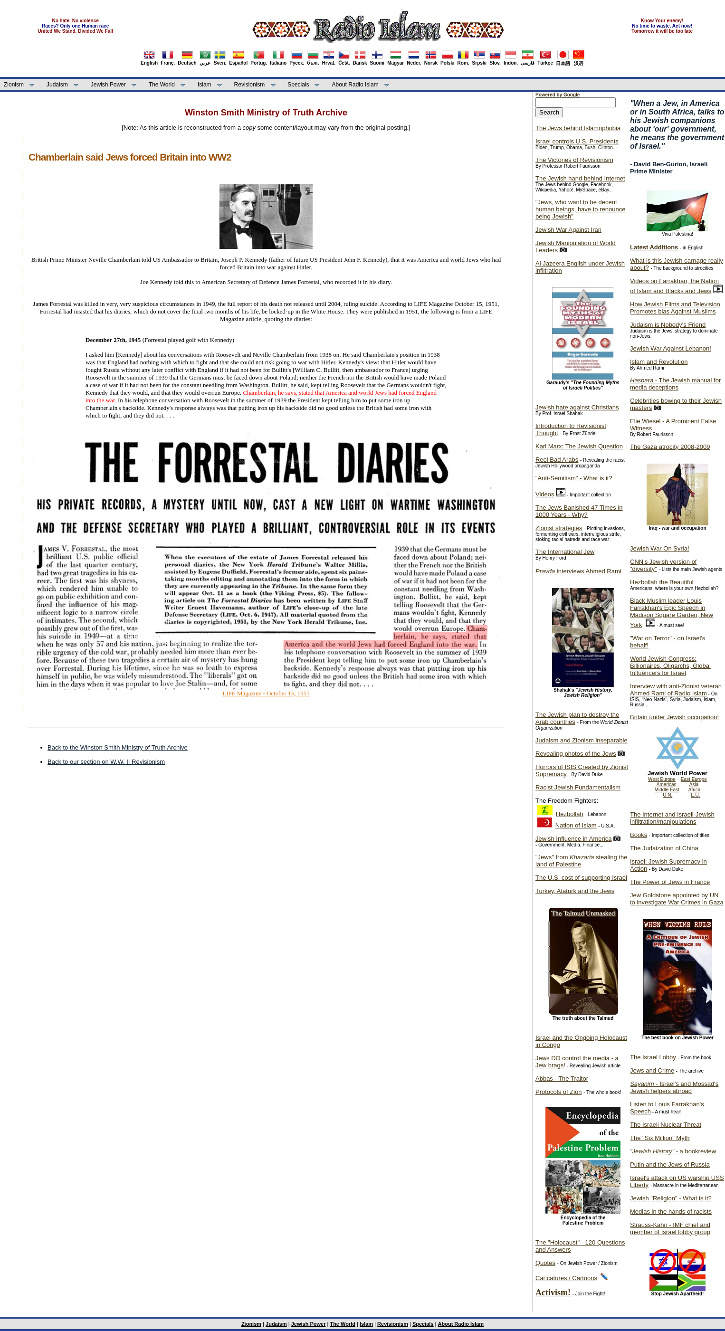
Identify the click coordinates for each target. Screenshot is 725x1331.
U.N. (667, 795)
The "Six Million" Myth (660, 1137)
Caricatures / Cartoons (566, 1278)
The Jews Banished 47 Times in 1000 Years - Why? (579, 511)
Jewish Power (108, 84)
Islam (204, 84)
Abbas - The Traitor (561, 1078)
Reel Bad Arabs (556, 459)
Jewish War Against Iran (568, 229)
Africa (694, 789)
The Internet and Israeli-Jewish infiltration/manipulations (672, 818)
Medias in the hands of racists (671, 1211)
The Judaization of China (664, 848)
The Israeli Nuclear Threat (665, 1124)
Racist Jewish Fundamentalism (577, 787)
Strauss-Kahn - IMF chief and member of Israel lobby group (670, 1228)
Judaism (57, 84)
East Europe (694, 779)
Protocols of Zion (558, 1091)
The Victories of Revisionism (574, 159)
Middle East (667, 789)
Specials (298, 84)
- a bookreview (673, 1151)
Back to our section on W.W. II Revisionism (106, 761)
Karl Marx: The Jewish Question (579, 446)
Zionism (14, 84)
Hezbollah (569, 814)
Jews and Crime (652, 1070)
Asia (693, 784)
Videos (544, 494)
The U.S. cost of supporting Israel (581, 877)
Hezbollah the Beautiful (662, 582)
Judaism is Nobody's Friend (668, 324)
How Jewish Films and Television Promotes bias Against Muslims (675, 308)
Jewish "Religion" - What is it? (671, 1198)
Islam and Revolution (658, 361)
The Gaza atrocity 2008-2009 (670, 446)
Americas (667, 784)
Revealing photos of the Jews (575, 753)
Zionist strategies (558, 528)
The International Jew (564, 551)
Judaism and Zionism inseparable (581, 740)
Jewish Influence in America (573, 838)
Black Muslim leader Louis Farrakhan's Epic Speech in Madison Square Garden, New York (671, 612)
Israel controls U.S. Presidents (577, 141)
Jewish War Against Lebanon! (670, 348)
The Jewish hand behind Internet (580, 178)
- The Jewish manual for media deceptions (675, 384)
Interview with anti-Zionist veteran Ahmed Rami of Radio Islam (676, 690)
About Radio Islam (355, 84)
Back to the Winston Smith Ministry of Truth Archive (118, 747)
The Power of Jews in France (670, 881)
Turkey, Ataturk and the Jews (574, 890)
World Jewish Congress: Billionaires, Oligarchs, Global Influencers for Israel (670, 665)
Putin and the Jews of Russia (670, 1164)
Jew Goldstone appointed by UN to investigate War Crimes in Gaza (677, 899)
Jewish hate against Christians (577, 407)
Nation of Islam (576, 825)
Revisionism (249, 84)
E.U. (695, 795)
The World (162, 84)
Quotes (545, 1262)
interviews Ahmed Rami (578, 571)
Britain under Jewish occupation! (674, 717)
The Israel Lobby (653, 1057)
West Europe (662, 779)
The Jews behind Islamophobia (577, 128)
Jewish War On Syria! (659, 548)
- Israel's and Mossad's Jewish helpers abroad (674, 1087)
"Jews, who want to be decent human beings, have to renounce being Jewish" (580, 209)
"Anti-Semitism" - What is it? (573, 478)
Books (638, 834)
